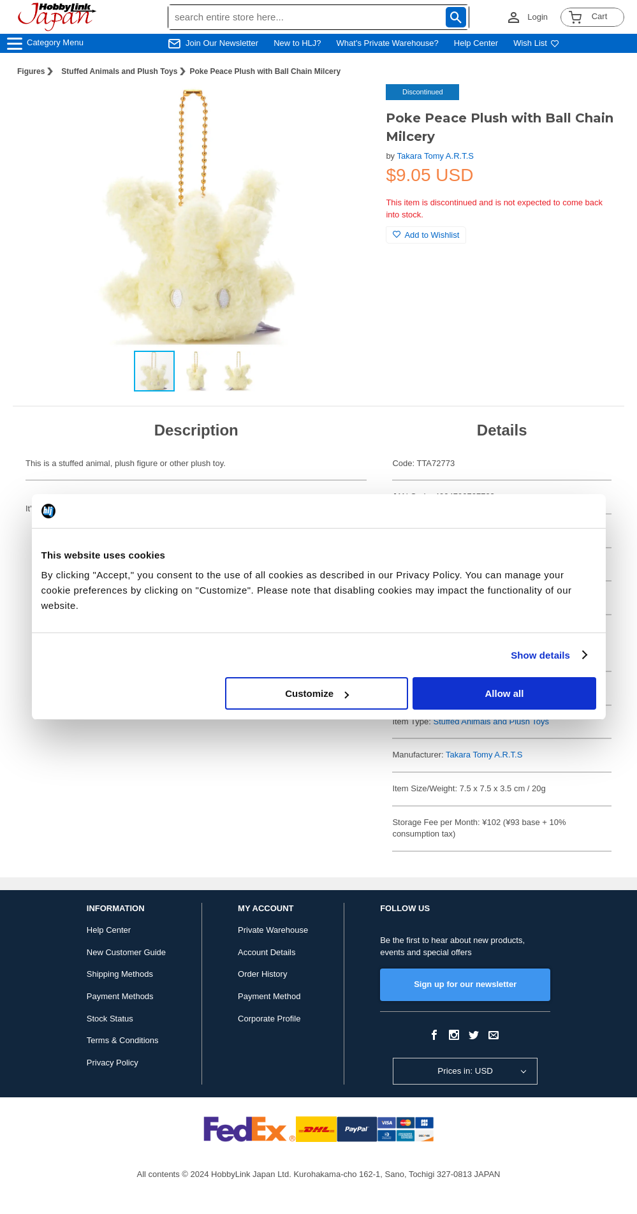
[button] (350, 107)
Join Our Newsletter (222, 43)
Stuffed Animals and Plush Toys (119, 71)
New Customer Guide (126, 952)
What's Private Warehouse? (388, 43)
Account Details (266, 952)
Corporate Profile (269, 1018)
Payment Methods (120, 996)
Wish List (536, 43)
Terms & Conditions (123, 1040)
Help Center (476, 43)
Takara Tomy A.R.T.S (435, 156)
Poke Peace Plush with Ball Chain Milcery (264, 71)
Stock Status (110, 1018)
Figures (31, 71)
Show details (540, 655)
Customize (317, 693)
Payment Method (269, 996)
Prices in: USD (465, 1071)
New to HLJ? (297, 43)
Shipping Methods (120, 974)
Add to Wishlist (426, 235)
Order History (262, 974)
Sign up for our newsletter (465, 984)
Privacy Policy (112, 1062)
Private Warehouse (273, 930)
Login (537, 17)
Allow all (504, 693)
